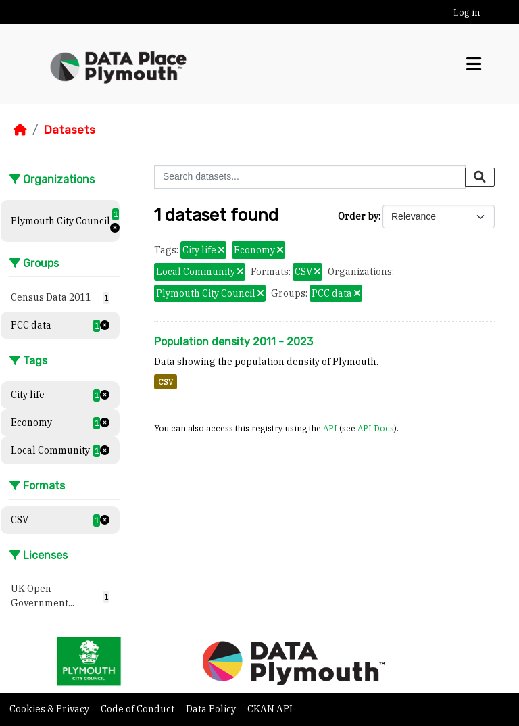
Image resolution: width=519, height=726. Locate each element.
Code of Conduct (138, 709)
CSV (165, 382)
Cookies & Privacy (50, 709)
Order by (358, 216)
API (330, 427)
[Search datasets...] (310, 177)
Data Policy (212, 709)
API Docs (375, 427)
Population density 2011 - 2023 (233, 341)
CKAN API (270, 709)
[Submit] (480, 177)
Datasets (69, 130)
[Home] (20, 130)
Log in (466, 12)
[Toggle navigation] (474, 64)
